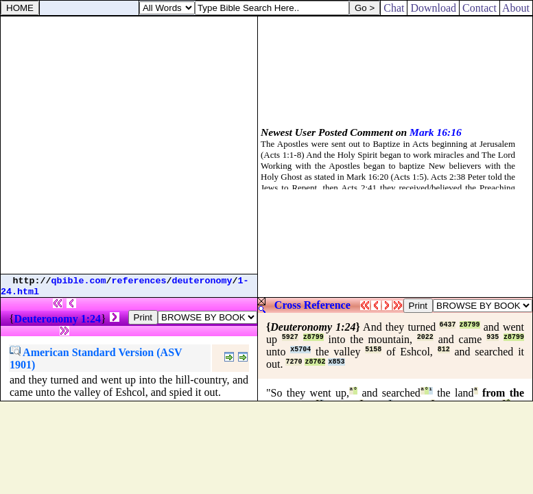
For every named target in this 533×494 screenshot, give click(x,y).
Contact (479, 8)
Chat (394, 8)
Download (433, 8)
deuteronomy (202, 281)
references (139, 281)
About (516, 8)
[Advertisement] (128, 145)
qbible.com (78, 281)
